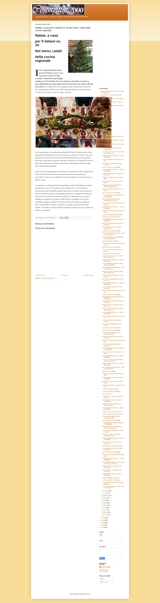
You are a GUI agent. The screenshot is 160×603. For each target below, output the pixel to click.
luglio (104, 500)
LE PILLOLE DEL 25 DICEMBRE (111, 330)
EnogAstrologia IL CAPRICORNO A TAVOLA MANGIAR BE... (112, 185)
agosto (105, 498)
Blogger (88, 594)
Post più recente (40, 275)
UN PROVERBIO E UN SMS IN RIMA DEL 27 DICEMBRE (112, 264)
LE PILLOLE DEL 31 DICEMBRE (111, 167)
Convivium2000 (105, 567)
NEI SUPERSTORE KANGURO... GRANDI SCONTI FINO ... (111, 199)
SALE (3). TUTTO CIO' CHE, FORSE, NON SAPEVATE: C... (112, 272)
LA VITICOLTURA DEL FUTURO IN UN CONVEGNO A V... (113, 152)
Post (102, 579)
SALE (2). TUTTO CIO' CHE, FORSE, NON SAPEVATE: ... (112, 309)
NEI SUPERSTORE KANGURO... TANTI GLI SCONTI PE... (113, 234)
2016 (102, 520)
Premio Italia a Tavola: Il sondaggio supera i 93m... (111, 227)
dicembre (105, 134)
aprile (104, 507)
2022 (102, 122)
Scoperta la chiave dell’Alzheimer (111, 217)
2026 (102, 113)
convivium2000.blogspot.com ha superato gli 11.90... (111, 333)
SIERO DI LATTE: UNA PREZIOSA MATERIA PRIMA (112, 404)
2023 (102, 120)
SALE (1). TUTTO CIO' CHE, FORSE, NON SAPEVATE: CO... (112, 360)
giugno (105, 503)
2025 (102, 115)
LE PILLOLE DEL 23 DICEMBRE (111, 420)
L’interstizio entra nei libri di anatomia (112, 414)
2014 (102, 525)
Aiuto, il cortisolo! (107, 394)
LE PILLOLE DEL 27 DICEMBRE (111, 294)
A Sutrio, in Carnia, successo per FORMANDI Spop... (111, 435)
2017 (102, 517)
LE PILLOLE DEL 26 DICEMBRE (111, 328)
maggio (105, 505)
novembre (106, 491)
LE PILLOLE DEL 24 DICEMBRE (111, 391)
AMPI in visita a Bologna (109, 371)
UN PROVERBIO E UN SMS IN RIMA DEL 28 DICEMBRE (112, 237)
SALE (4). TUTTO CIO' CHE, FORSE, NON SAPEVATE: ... (112, 256)
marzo (105, 510)
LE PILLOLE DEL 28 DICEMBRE (111, 247)
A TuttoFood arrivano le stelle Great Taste (112, 105)
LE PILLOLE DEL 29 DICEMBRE (111, 231)
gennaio (105, 514)
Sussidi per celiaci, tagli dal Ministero (112, 214)
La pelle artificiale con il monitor (110, 477)
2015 (102, 522)
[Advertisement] (112, 54)
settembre (106, 495)
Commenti (104, 582)
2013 (102, 527)
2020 (102, 127)
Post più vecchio (88, 275)
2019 (102, 130)
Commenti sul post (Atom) (48, 278)
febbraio (105, 512)
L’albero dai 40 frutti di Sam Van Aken (112, 411)
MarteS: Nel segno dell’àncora (110, 241)
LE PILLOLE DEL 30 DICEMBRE (111, 193)
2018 (102, 132)
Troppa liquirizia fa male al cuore (111, 253)
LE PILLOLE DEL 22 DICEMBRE (111, 452)
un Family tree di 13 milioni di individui (112, 446)
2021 (102, 125)
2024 (102, 118)
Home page (64, 275)
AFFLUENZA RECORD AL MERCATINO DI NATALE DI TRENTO (113, 463)
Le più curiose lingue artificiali (110, 389)
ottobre (105, 493)
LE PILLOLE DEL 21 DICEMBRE (111, 480)
